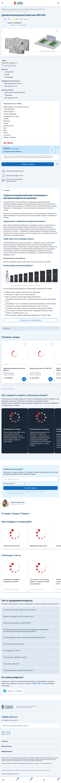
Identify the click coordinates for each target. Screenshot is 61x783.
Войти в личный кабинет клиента (16, 726)
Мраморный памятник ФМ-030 (41, 368)
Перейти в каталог (8, 389)
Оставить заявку (30, 488)
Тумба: (4, 60)
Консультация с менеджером (30, 320)
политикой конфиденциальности (15, 493)
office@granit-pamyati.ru (10, 720)
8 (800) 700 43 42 (38, 683)
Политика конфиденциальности (10, 773)
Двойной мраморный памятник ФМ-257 (14, 369)
